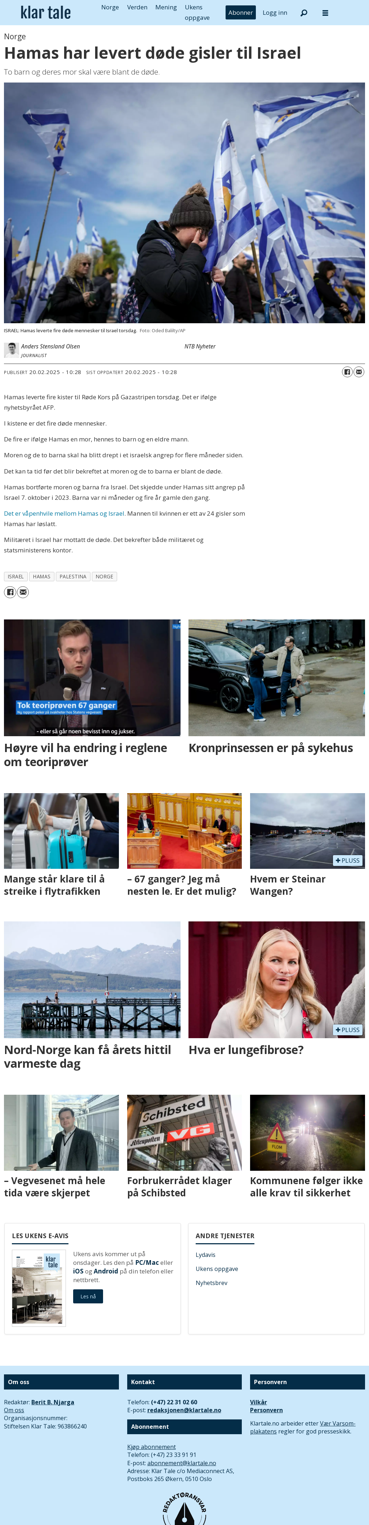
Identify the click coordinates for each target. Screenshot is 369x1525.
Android (106, 1271)
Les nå (88, 1296)
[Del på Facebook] (347, 371)
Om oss (14, 1410)
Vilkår (258, 1402)
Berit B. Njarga (52, 1402)
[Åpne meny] (325, 12)
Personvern (266, 1410)
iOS (78, 1271)
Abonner (240, 12)
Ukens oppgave (217, 1269)
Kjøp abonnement (151, 1447)
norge (105, 576)
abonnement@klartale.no (181, 1463)
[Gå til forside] (45, 12)
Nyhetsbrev (211, 1283)
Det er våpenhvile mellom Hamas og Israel (64, 513)
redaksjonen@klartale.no (184, 1410)
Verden (137, 7)
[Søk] (303, 12)
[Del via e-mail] (359, 371)
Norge (110, 7)
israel (16, 576)
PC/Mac (147, 1262)
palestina (73, 576)
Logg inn (275, 12)
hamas (42, 576)
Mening (166, 7)
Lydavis (205, 1255)
